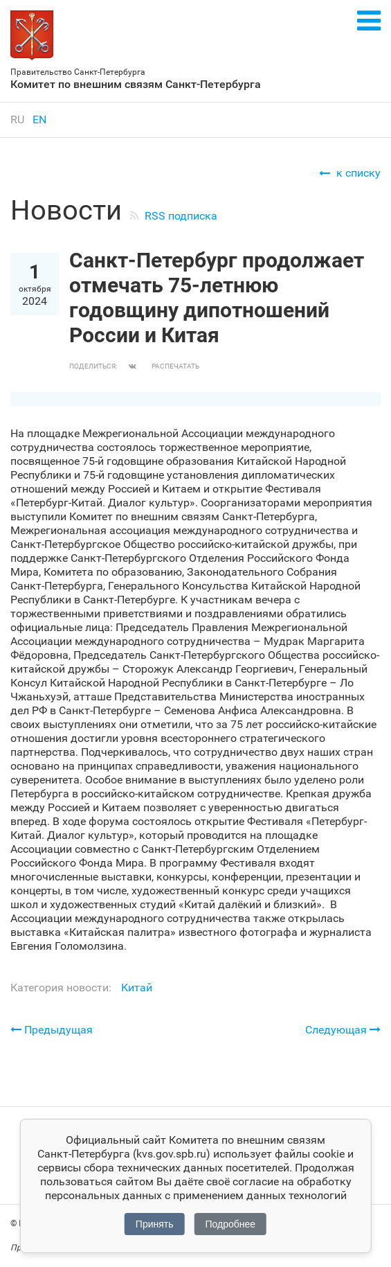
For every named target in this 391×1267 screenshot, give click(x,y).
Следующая (343, 1029)
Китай (136, 987)
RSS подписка (181, 215)
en (39, 119)
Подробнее (231, 1224)
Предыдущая (51, 1029)
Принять (155, 1224)
